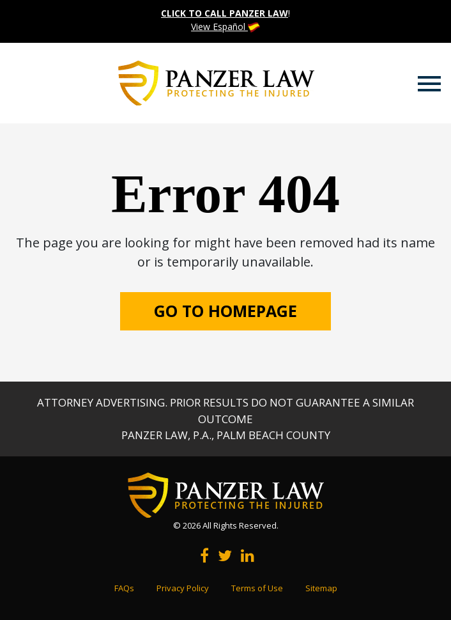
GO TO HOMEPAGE (225, 311)
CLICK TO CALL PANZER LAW (224, 13)
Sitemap (321, 588)
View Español (225, 26)
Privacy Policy (183, 588)
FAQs (124, 588)
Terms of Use (257, 588)
